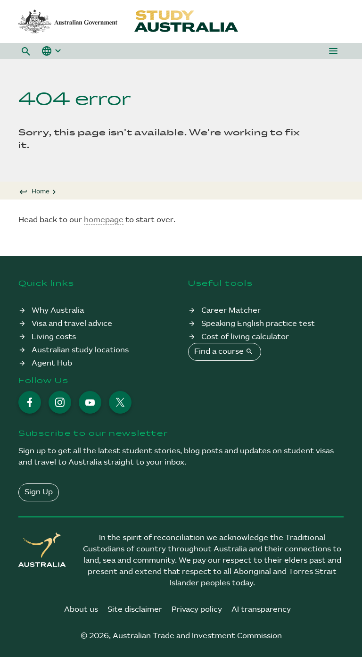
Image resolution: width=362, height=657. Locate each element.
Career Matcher (231, 311)
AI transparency (261, 610)
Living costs (54, 337)
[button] (26, 51)
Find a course (224, 351)
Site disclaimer (134, 610)
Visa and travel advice (72, 324)
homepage (103, 220)
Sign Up (39, 492)
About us (81, 610)
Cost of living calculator (245, 337)
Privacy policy (197, 610)
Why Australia (58, 311)
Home (40, 191)
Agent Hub (52, 363)
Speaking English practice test (258, 324)
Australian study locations (80, 350)
